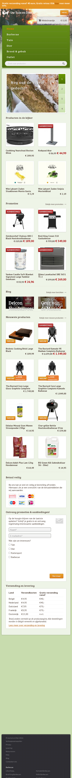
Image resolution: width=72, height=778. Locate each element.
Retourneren (10, 751)
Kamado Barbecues (43, 771)
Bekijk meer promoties (54, 204)
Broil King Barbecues (13, 774)
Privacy (8, 745)
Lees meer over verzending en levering (27, 625)
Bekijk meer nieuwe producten (51, 318)
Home (10, 28)
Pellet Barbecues (42, 774)
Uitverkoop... (10, 771)
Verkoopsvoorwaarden (14, 741)
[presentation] (30, 566)
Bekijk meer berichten (54, 292)
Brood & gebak (16, 51)
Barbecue (13, 34)
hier (57, 3)
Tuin (10, 40)
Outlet (11, 57)
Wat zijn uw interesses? (20, 540)
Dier (9, 45)
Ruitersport (16, 553)
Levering (9, 748)
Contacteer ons (11, 762)
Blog (7, 758)
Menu (64, 12)
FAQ (7, 755)
